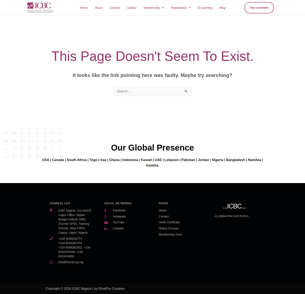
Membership (158, 7)
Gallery (137, 7)
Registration (184, 7)
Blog (223, 7)
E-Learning (207, 7)
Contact (122, 7)
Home (94, 7)
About (107, 7)
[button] (158, 7)
